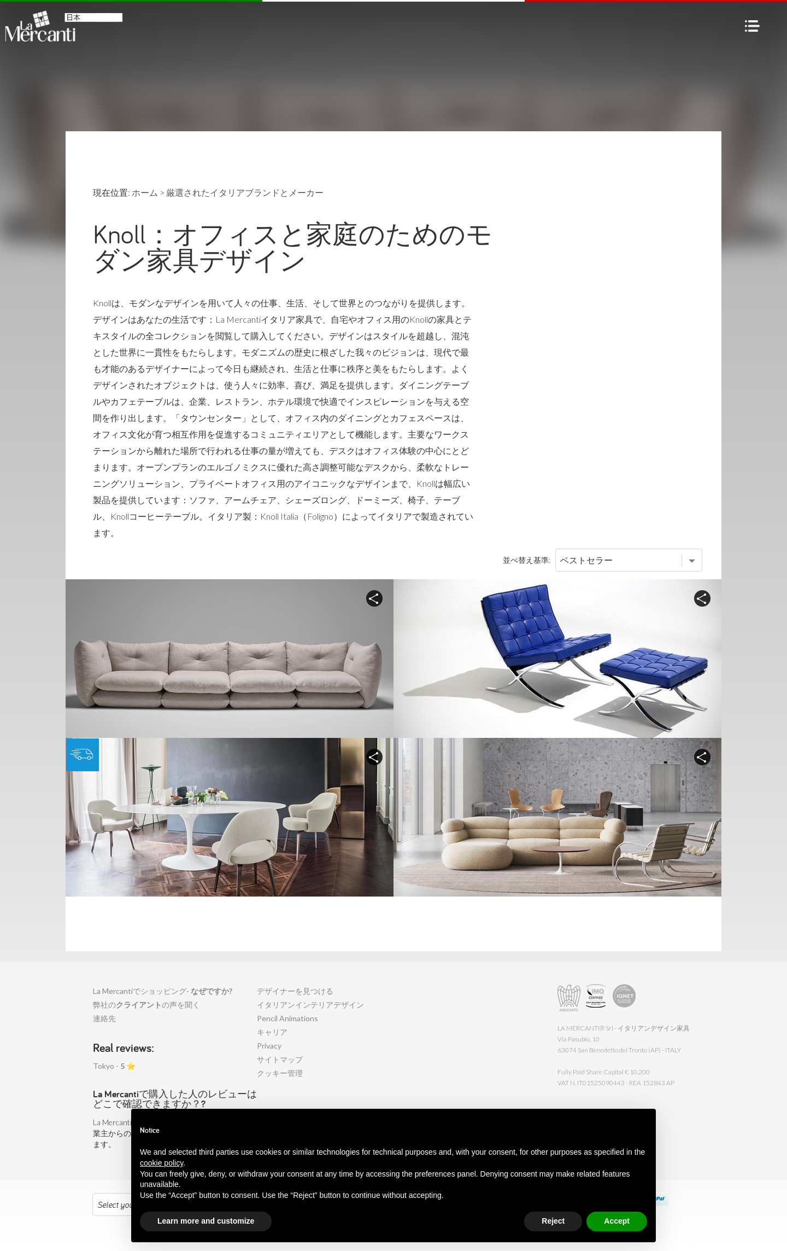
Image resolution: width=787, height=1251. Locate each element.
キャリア (272, 1032)
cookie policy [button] (161, 1163)
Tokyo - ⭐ (114, 1065)
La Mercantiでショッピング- (162, 991)
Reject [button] (553, 1221)
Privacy (269, 1045)
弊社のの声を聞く (146, 1004)
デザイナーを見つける (295, 991)
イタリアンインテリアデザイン (310, 1004)
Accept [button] (617, 1221)
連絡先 (104, 1018)
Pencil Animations (287, 1018)
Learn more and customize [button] (205, 1221)
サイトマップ (280, 1059)
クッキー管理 (280, 1073)
